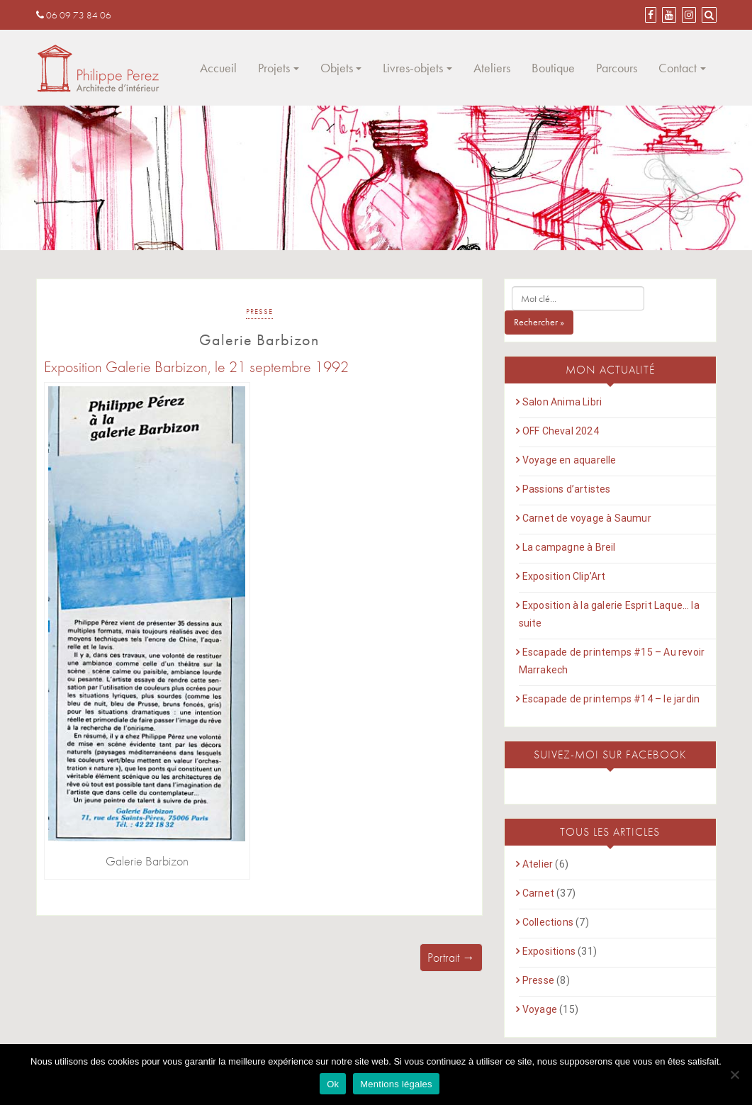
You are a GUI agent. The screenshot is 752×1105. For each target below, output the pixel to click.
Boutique (553, 68)
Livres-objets (413, 68)
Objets (336, 68)
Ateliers (491, 68)
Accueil (218, 68)
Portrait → (451, 957)
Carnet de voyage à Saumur (586, 518)
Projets (274, 68)
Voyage (539, 1009)
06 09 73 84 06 (73, 15)
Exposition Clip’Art (564, 576)
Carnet (538, 893)
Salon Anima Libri (562, 402)
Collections (547, 922)
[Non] (734, 1074)
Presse (259, 311)
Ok (333, 1084)
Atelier (537, 864)
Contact (677, 68)
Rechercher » (539, 321)
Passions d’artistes (566, 489)
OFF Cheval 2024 (560, 431)
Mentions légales (396, 1084)
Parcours (616, 68)
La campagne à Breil (569, 547)
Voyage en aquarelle (569, 460)
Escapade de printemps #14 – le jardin (611, 699)
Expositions (549, 951)
